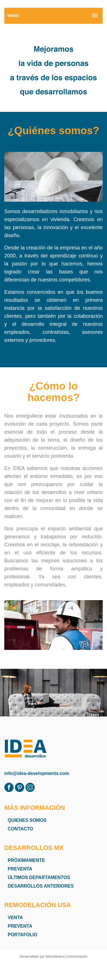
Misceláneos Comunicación (66, 957)
